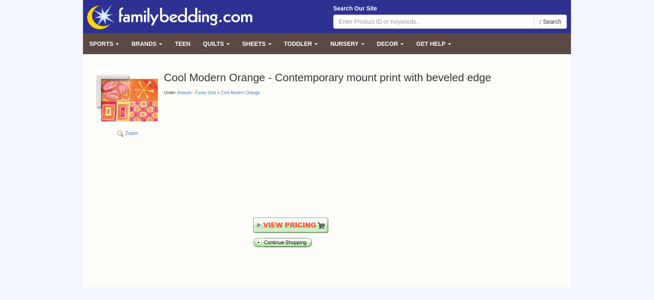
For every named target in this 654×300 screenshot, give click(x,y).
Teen (182, 43)
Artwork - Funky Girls (196, 92)
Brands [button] (146, 43)
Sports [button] (104, 43)
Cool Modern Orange (240, 92)
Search (550, 21)
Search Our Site (355, 8)
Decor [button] (390, 43)
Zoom (127, 102)
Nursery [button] (347, 43)
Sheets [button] (257, 43)
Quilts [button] (216, 43)
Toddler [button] (301, 43)
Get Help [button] (433, 43)
